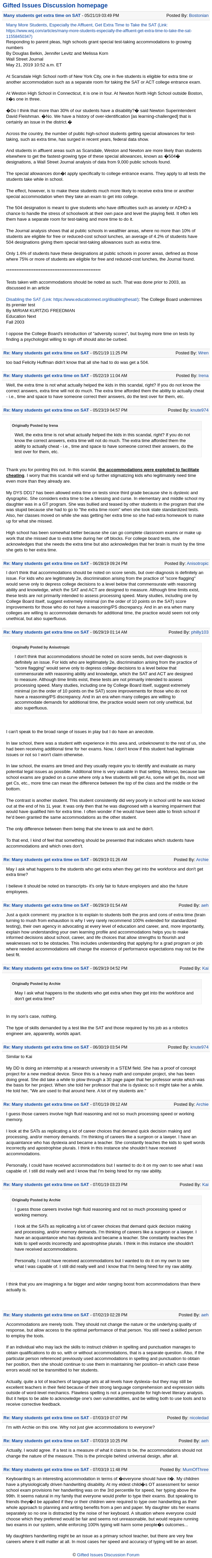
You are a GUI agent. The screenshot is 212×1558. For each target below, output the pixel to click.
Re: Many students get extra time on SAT (46, 352)
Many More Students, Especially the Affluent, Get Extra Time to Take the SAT (81, 24)
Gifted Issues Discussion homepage (55, 5)
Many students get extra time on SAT (42, 15)
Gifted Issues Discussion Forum (108, 1554)
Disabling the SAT (23, 299)
